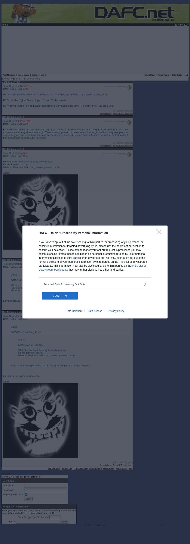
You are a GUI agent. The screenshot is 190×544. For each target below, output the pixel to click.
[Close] (160, 233)
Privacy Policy (116, 310)
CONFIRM (59, 295)
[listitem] (95, 284)
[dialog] (95, 272)
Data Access (94, 310)
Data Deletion (74, 310)
